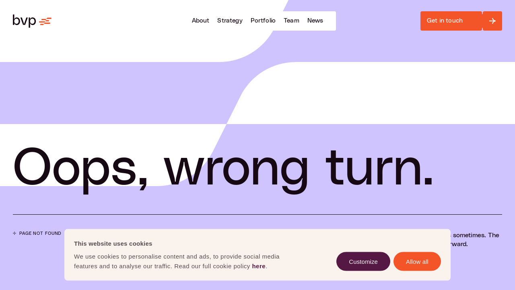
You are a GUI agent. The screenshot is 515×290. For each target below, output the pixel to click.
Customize (363, 261)
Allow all (417, 261)
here (259, 265)
